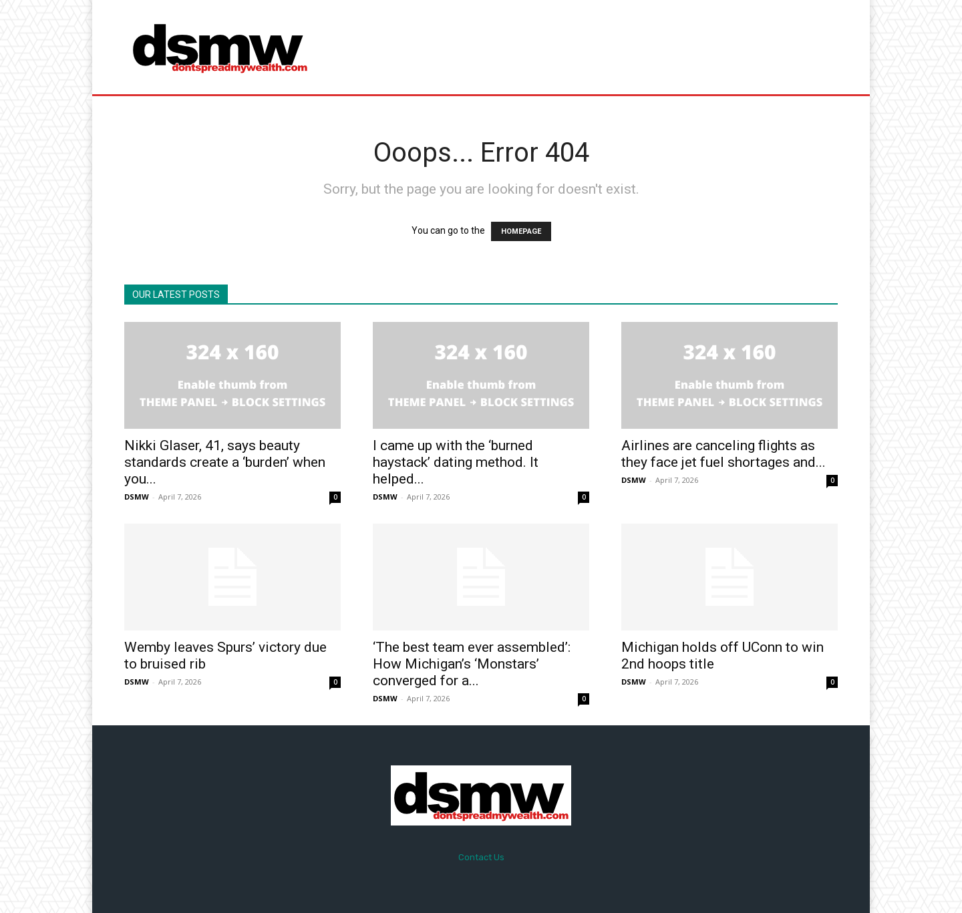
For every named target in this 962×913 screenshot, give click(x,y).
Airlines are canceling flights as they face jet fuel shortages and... (723, 453)
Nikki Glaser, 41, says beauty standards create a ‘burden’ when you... (224, 462)
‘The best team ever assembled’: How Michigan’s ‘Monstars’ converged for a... (472, 664)
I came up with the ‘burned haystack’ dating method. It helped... (455, 462)
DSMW (136, 497)
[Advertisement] (592, 47)
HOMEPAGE (521, 231)
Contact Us (481, 857)
